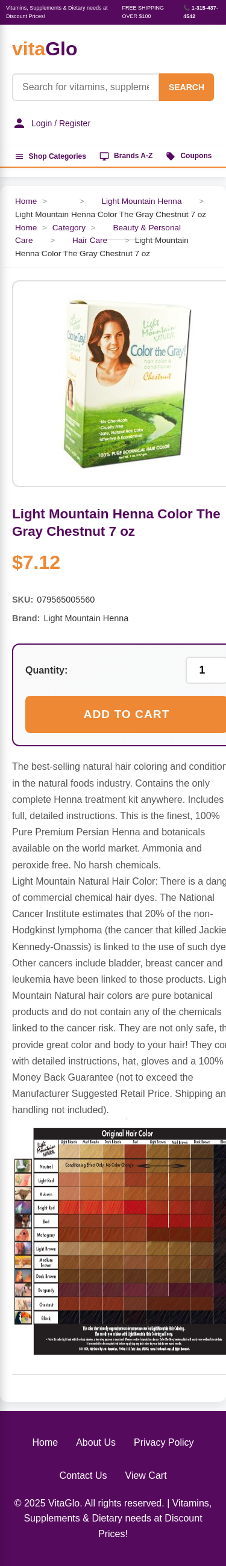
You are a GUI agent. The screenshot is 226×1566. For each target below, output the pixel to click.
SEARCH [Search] (186, 87)
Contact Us (83, 1475)
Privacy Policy (164, 1442)
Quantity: (46, 670)
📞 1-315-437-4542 (200, 12)
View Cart (146, 1475)
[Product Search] (85, 87)
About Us (96, 1442)
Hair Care (89, 240)
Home (26, 201)
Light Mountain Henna (141, 201)
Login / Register (51, 123)
